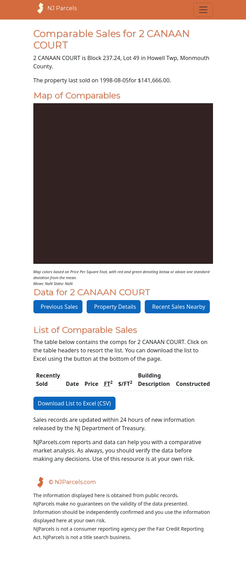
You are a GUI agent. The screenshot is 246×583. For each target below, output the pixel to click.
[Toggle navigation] (203, 10)
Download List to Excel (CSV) (74, 403)
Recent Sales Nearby (177, 307)
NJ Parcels (55, 8)
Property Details (113, 307)
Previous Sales (58, 307)
